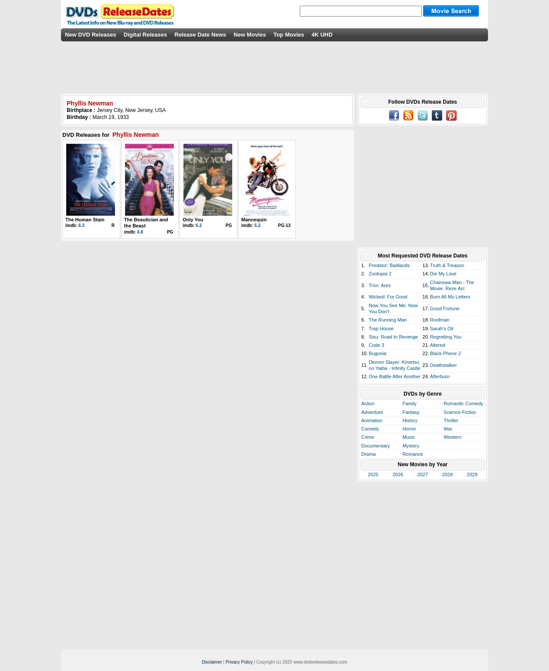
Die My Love (443, 273)
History (410, 420)
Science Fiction (460, 412)
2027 (422, 474)
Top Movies (288, 34)
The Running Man (388, 319)
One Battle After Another (394, 376)
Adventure (372, 412)
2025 (373, 474)
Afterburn (440, 376)
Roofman (440, 319)
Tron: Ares (379, 285)
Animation (372, 420)
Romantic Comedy (463, 403)
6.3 (81, 225)
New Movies (250, 34)
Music (409, 437)
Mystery (411, 445)
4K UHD (322, 34)
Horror (409, 428)
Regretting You (445, 336)
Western (452, 437)
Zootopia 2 (380, 273)
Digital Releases (145, 34)
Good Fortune (445, 308)
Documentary (375, 445)
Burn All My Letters (450, 296)
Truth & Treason (447, 265)
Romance (413, 454)
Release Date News (201, 34)
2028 (447, 474)
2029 (472, 474)
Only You (193, 219)
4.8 (140, 232)
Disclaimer (212, 662)
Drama (368, 454)
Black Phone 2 (445, 353)
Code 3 (376, 345)
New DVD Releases (90, 34)
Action (368, 403)
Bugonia (377, 353)
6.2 (199, 225)
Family (410, 403)
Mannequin (254, 219)
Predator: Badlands (389, 265)
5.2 (257, 225)
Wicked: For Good (388, 296)
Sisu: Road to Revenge (393, 336)
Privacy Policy (239, 662)
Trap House (381, 328)
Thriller (451, 420)
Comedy (370, 428)
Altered (437, 345)
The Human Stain (85, 219)
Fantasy (411, 412)
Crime (367, 437)
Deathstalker (443, 365)
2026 (398, 474)
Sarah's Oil (441, 328)
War (448, 428)
